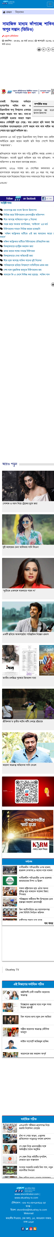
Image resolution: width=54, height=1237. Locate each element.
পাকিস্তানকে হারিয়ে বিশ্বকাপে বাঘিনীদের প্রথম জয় (26, 265)
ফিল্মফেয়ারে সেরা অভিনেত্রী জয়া (18, 255)
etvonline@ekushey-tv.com (32, 1209)
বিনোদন (19, 12)
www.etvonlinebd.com (27, 1194)
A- (44, 49)
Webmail (29, 1213)
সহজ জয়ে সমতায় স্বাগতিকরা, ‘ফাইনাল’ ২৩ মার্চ (26, 224)
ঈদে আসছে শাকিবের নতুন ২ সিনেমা (20, 219)
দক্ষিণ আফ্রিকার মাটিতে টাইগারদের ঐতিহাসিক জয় (26, 241)
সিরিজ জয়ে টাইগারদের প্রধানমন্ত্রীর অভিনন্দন (24, 214)
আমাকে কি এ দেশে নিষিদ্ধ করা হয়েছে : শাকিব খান (27, 274)
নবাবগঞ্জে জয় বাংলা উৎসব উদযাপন (20, 210)
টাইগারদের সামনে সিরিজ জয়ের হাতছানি (22, 229)
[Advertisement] (26, 377)
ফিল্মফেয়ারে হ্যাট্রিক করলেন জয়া (18, 246)
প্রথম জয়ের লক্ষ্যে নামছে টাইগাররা (19, 251)
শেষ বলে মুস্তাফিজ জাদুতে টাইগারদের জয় (23, 269)
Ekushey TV (12, 969)
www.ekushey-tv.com (26, 1197)
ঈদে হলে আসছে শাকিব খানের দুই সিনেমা (23, 260)
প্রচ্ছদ (7, 12)
